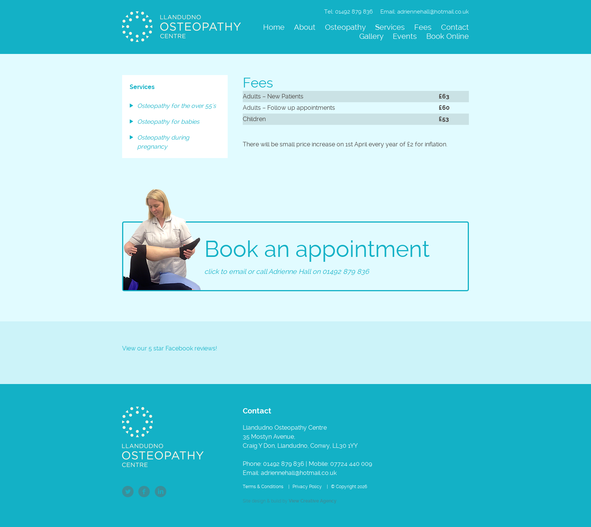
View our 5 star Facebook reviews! (169, 348)
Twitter (128, 491)
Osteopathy (345, 27)
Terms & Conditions (263, 486)
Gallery (371, 36)
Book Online (447, 36)
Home (274, 27)
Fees (423, 27)
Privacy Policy (307, 486)
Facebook (144, 491)
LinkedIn (160, 491)
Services (390, 27)
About (304, 27)
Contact (455, 27)
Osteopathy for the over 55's (176, 105)
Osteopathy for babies (168, 121)
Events (405, 36)
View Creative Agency (313, 501)
